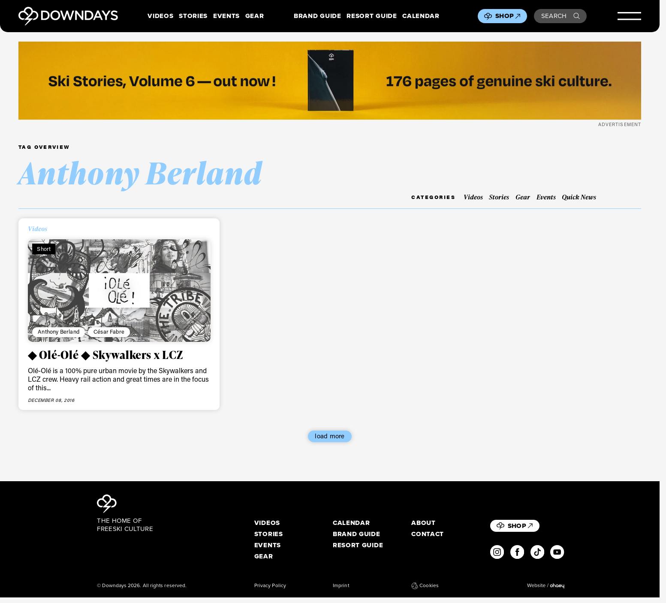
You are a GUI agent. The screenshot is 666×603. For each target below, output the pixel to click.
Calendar (420, 16)
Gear (254, 16)
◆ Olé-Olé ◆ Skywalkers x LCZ (105, 354)
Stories (193, 16)
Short (44, 248)
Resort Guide (372, 16)
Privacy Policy (270, 585)
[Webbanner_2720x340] (329, 80)
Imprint (341, 585)
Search (560, 16)
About (423, 523)
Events (226, 16)
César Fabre (108, 331)
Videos (160, 16)
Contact (427, 534)
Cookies (425, 585)
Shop (507, 16)
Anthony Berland (58, 331)
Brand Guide (317, 16)
